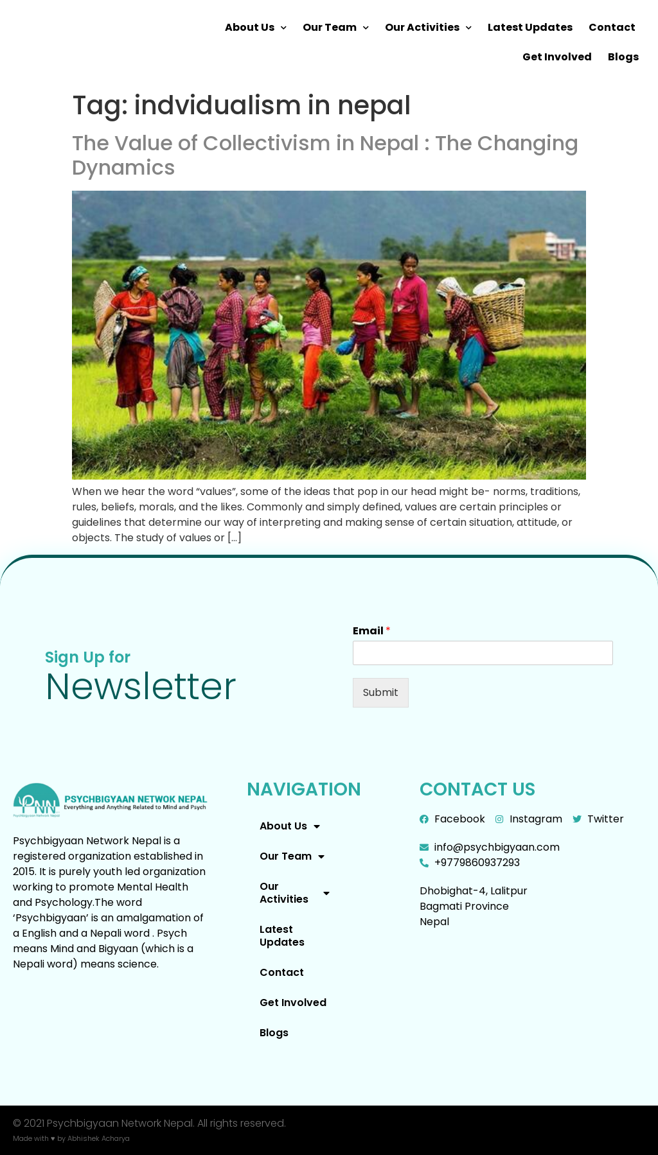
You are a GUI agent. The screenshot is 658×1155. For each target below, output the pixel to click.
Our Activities (428, 28)
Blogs (623, 56)
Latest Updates (530, 27)
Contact (612, 27)
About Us (256, 28)
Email (372, 631)
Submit (380, 692)
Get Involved (557, 56)
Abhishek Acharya (98, 1138)
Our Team (336, 28)
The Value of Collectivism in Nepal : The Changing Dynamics (325, 155)
